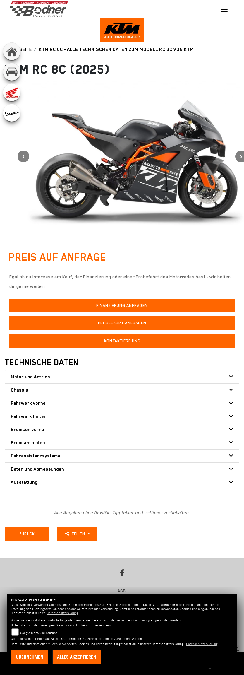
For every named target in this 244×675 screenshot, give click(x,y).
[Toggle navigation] (224, 9)
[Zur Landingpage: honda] (11, 92)
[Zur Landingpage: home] (11, 51)
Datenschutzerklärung (62, 613)
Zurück (27, 534)
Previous (23, 156)
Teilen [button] (75, 533)
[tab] (122, 377)
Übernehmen (29, 657)
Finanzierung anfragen (122, 305)
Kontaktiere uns (122, 341)
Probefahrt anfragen (122, 323)
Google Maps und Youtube (38, 633)
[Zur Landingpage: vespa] (11, 113)
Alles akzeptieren (76, 657)
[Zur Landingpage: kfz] (11, 72)
